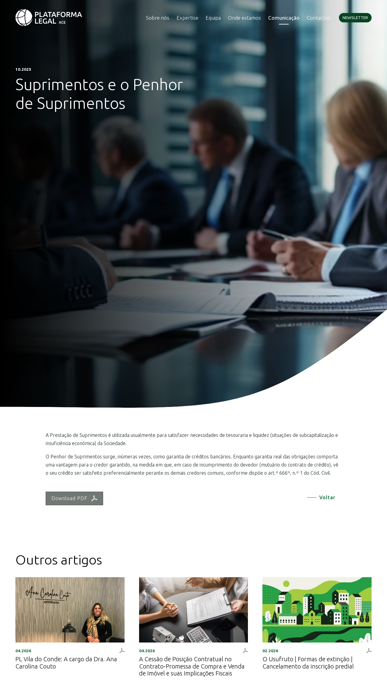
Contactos (318, 18)
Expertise (187, 18)
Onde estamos (244, 18)
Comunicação (284, 18)
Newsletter (355, 17)
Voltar (327, 497)
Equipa (213, 18)
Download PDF (74, 498)
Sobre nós (157, 18)
